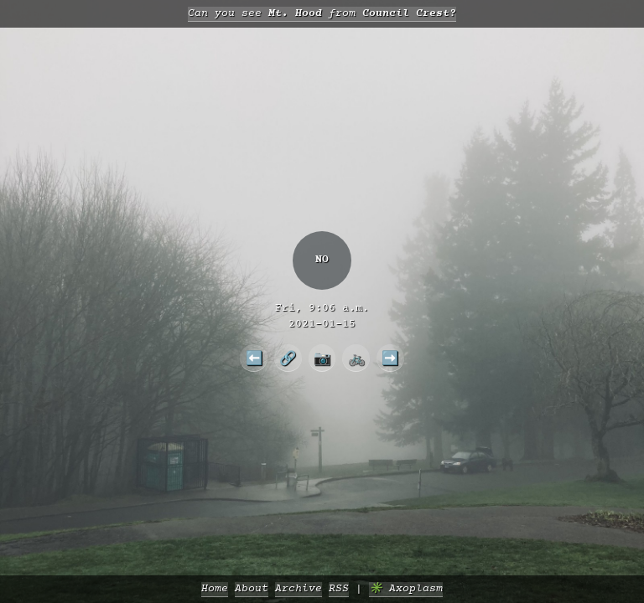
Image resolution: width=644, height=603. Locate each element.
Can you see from (322, 14)
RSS (339, 589)
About (251, 589)
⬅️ (254, 357)
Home (214, 589)
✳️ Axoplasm (406, 589)
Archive (298, 589)
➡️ (390, 357)
